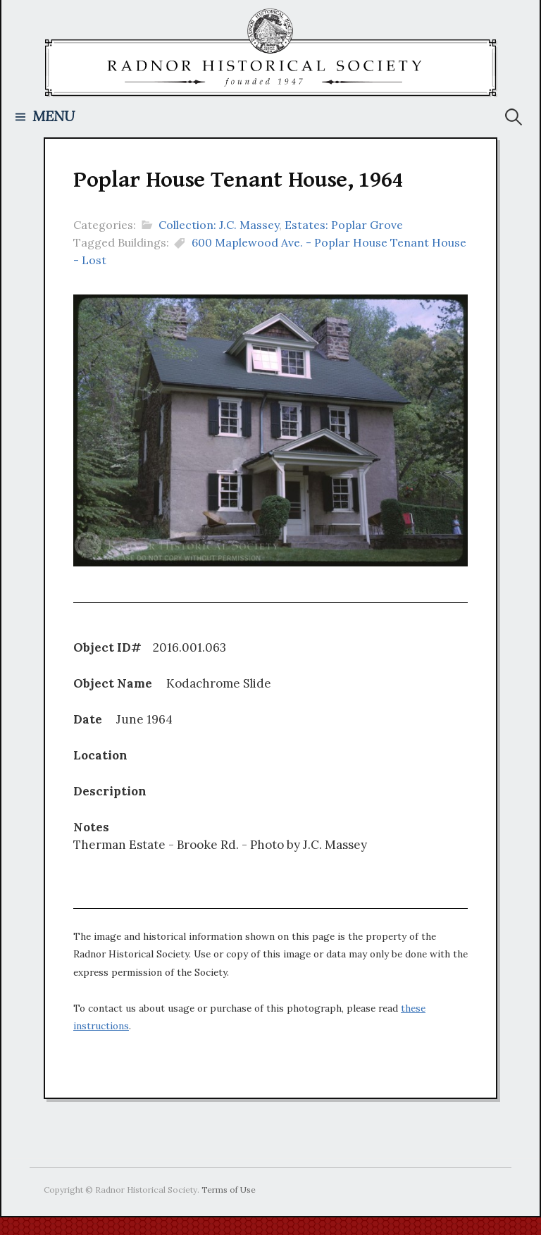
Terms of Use (228, 1189)
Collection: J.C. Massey (218, 225)
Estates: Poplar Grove (344, 225)
